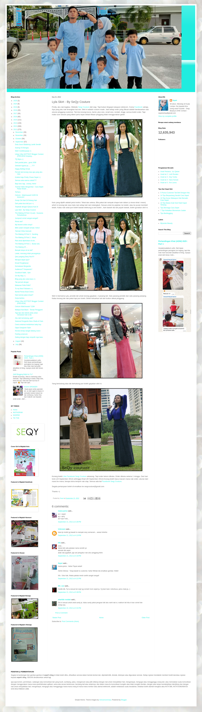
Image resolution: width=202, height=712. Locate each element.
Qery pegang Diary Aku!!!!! (24, 257)
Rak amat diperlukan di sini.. (25, 241)
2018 (16, 110)
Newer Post (57, 618)
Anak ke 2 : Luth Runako (169, 174)
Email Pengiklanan (22, 263)
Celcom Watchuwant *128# (25, 306)
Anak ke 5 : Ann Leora (168, 183)
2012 (16, 129)
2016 (16, 117)
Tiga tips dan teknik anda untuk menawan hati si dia (26, 314)
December (19, 132)
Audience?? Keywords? (23, 269)
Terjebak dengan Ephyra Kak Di (26, 207)
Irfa (59, 543)
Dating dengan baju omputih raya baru (29, 337)
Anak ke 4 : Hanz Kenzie (169, 180)
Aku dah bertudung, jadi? (24, 318)
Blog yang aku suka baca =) (25, 279)
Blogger (124, 700)
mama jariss (62, 511)
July (17, 344)
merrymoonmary (105, 700)
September (19, 142)
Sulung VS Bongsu (22, 148)
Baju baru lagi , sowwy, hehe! (25, 184)
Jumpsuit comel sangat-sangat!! (26, 218)
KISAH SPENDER (30, 387)
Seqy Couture (83, 107)
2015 (16, 120)
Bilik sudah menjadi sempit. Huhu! (27, 228)
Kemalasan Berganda (23, 266)
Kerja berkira (19, 298)
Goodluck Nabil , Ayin (23, 273)
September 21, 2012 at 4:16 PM (69, 556)
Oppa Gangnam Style (23, 328)
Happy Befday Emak (22, 169)
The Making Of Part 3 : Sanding (26, 234)
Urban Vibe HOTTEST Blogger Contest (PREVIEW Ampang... (29, 155)
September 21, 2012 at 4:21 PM (69, 579)
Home (101, 618)
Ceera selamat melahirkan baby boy (28, 324)
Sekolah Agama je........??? (25, 166)
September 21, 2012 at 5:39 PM (69, 592)
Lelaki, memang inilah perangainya (27, 253)
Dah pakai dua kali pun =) (24, 203)
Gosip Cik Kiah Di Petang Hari (26, 200)
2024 (16, 104)
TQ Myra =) (19, 159)
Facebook (138, 107)
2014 (16, 123)
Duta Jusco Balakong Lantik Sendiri (28, 144)
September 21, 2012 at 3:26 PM (69, 522)
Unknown (61, 529)
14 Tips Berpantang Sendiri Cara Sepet (174, 195)
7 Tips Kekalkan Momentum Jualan (173, 210)
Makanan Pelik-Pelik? (23, 285)
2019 (16, 107)
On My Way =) (20, 276)
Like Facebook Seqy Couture (74, 476)
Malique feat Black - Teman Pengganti (29, 310)
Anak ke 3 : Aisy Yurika (168, 177)
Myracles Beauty (166, 223)
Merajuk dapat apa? (22, 260)
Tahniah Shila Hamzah (23, 231)
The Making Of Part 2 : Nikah (25, 237)
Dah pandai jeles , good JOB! (25, 162)
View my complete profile (167, 116)
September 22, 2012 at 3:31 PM (69, 608)
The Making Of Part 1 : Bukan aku (27, 244)
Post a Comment (61, 613)
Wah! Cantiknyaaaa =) (23, 151)
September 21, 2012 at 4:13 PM (69, 535)
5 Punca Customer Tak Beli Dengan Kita (175, 193)
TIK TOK (16, 418)
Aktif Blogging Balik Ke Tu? (23, 374)
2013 (16, 126)
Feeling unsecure (21, 334)
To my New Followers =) (23, 289)
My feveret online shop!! (23, 225)
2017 (16, 113)
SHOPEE (16, 415)
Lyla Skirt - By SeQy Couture (25, 210)
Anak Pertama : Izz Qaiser (169, 172)
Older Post (145, 618)
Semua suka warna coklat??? (25, 180)
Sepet (60, 563)
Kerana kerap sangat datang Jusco (27, 331)
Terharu (18, 192)
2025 (16, 101)
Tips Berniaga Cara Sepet (169, 208)
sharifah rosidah (64, 600)
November (19, 135)
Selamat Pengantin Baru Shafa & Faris (29, 321)
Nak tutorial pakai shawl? (24, 295)
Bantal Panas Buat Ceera (24, 292)
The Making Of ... (21, 247)
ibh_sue (61, 586)
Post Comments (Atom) (70, 621)
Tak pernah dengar (22, 282)
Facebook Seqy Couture (111, 481)
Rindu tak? (19, 221)
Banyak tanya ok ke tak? (24, 250)
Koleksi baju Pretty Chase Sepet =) (27, 177)
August (18, 341)
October (18, 139)
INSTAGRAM (18, 412)
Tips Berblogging (166, 213)
